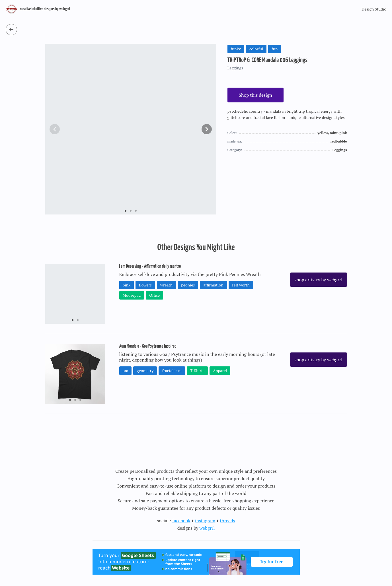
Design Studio (374, 9)
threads (227, 520)
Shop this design (255, 95)
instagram (205, 520)
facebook (181, 520)
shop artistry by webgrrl (318, 280)
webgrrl (207, 528)
